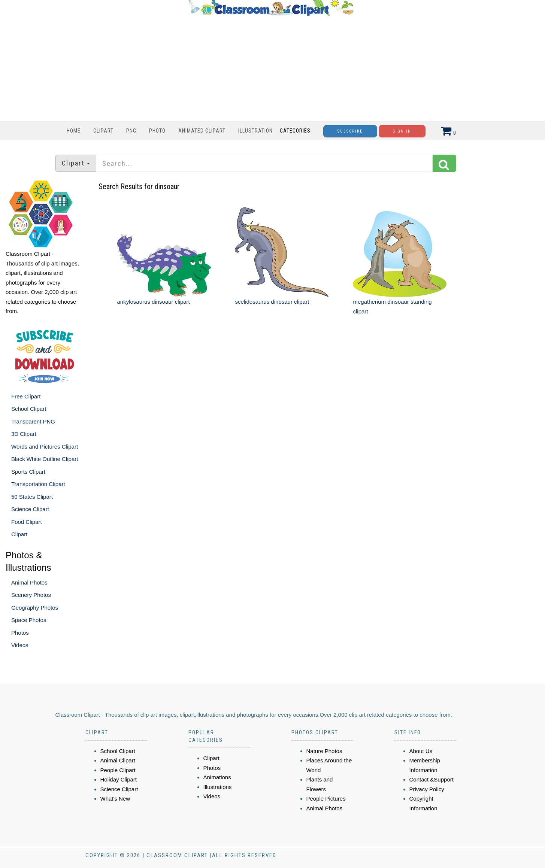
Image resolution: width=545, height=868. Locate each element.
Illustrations (217, 787)
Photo (157, 131)
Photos (20, 632)
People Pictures (326, 798)
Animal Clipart (117, 760)
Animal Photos (29, 582)
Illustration (255, 131)
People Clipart (118, 770)
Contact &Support (431, 779)
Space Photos (28, 620)
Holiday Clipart (118, 779)
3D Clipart (23, 434)
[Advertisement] (271, 68)
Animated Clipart (201, 131)
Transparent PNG (33, 421)
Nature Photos (324, 751)
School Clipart (28, 409)
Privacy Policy (426, 789)
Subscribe (350, 131)
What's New (115, 798)
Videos (19, 645)
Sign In (402, 131)
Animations (217, 777)
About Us (421, 751)
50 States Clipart (32, 497)
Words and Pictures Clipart (44, 446)
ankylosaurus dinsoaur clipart (153, 301)
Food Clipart (26, 522)
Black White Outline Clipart (44, 459)
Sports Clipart (28, 471)
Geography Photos (34, 607)
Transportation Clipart (38, 484)
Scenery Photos (31, 595)
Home (74, 131)
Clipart (103, 131)
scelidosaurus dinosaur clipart (272, 301)
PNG (131, 131)
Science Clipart (30, 509)
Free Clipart (25, 396)
